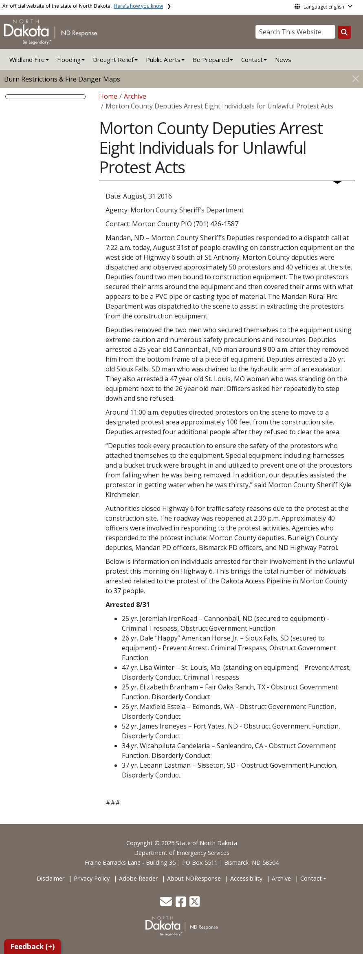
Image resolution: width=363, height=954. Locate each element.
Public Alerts (163, 59)
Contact (311, 878)
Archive (135, 96)
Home (108, 96)
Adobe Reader (138, 878)
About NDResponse (194, 878)
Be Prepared (211, 59)
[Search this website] (344, 32)
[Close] (355, 78)
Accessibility (246, 878)
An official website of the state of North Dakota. (82, 5)
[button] (167, 904)
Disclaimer (50, 878)
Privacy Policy (92, 878)
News (283, 59)
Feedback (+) (32, 946)
